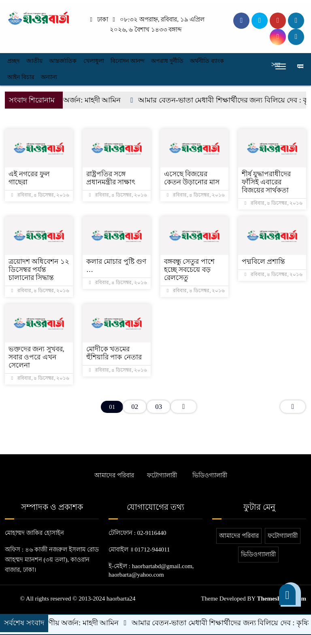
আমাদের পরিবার (114, 475)
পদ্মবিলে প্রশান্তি (263, 261)
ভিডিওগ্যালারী (209, 475)
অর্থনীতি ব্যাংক (207, 61)
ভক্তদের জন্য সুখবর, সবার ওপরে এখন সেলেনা (36, 357)
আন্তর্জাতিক (63, 61)
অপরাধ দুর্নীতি (167, 61)
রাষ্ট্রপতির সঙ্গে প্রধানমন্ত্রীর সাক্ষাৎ (110, 178)
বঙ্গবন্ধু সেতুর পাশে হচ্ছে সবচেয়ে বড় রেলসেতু (189, 270)
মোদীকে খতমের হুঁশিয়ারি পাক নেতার (114, 353)
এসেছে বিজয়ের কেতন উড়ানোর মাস (191, 178)
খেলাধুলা (93, 61)
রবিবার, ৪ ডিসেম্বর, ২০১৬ (40, 195)
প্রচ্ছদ (13, 61)
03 (158, 407)
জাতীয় (34, 61)
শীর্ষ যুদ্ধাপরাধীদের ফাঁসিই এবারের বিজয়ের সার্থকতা (266, 182)
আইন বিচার (20, 77)
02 (134, 407)
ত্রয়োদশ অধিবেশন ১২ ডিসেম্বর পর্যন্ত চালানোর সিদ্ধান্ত (39, 270)
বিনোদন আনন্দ (128, 61)
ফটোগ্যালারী (162, 475)
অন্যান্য (49, 77)
